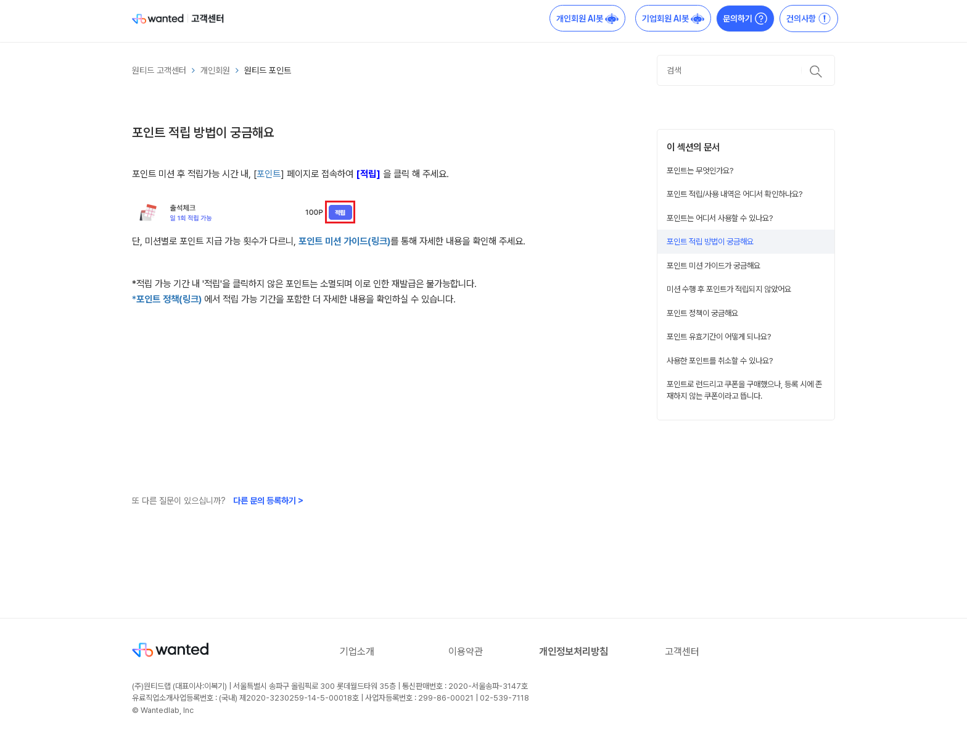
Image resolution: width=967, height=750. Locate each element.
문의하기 (745, 18)
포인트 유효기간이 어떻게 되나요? (719, 336)
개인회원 (215, 70)
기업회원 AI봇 (673, 18)
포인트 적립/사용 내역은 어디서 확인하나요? (735, 194)
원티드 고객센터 (159, 70)
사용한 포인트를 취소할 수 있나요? (720, 360)
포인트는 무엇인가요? (700, 170)
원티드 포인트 (267, 70)
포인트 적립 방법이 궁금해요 (710, 241)
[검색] (746, 70)
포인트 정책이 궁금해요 (702, 313)
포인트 (269, 174)
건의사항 (808, 18)
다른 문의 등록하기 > (268, 501)
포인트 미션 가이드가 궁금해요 (713, 265)
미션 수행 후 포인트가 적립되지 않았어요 (729, 289)
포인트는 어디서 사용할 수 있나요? (720, 218)
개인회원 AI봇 (587, 18)
